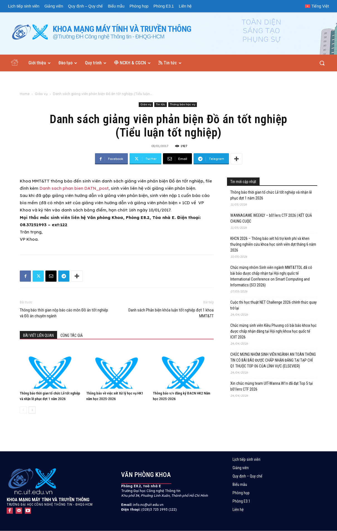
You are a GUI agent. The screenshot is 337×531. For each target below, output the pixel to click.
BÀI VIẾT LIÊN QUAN (38, 335)
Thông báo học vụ (182, 104)
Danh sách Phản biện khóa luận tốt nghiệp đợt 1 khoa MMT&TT (171, 313)
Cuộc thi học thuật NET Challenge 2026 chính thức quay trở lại (273, 305)
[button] (322, 63)
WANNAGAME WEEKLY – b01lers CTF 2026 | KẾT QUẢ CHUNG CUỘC (271, 218)
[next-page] (32, 409)
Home (25, 94)
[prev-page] (23, 409)
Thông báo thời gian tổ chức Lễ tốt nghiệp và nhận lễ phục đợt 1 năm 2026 (271, 195)
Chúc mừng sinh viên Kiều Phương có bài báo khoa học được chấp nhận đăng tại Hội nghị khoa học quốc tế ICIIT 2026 (273, 331)
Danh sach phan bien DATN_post (74, 188)
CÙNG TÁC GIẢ (71, 335)
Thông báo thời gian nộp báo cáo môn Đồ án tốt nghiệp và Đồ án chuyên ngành (64, 313)
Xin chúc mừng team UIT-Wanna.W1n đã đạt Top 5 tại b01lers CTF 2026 (271, 386)
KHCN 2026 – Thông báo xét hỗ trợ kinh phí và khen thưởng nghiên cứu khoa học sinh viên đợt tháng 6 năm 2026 (273, 244)
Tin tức (160, 104)
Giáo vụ (41, 94)
